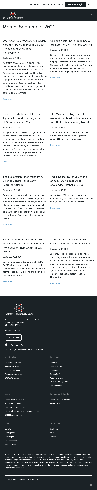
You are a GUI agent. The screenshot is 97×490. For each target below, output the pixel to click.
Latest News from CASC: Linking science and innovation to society (70, 241)
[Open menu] (91, 15)
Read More (7, 99)
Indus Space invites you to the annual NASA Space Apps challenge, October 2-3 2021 (68, 181)
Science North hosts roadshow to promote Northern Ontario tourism (71, 42)
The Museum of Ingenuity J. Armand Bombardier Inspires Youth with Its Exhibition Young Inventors (71, 118)
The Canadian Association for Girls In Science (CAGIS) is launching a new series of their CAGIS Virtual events (24, 245)
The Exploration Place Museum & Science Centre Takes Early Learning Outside (23, 181)
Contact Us (13, 337)
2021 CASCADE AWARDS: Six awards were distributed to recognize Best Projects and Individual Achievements (24, 46)
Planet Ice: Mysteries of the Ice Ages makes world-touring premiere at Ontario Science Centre (24, 118)
